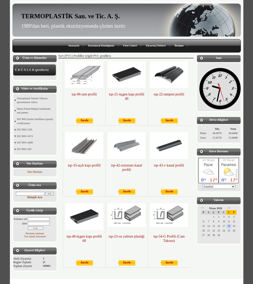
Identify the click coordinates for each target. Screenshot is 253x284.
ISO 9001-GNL (25, 129)
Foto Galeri (130, 45)
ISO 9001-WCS (25, 136)
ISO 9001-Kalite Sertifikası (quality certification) (35, 121)
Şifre (24, 223)
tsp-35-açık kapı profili (84, 165)
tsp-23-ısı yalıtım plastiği (127, 236)
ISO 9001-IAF (24, 149)
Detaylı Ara (34, 197)
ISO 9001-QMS (25, 142)
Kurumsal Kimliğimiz (101, 45)
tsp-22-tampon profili (169, 94)
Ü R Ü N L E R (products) (32, 70)
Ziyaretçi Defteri (156, 45)
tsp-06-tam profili (84, 94)
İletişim (179, 45)
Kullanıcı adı (20, 219)
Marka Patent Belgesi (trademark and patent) (33, 110)
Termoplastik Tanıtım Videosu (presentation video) (32, 100)
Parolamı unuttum (35, 233)
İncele (85, 120)
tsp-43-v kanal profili (169, 165)
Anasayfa (73, 45)
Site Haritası (34, 172)
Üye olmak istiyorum (35, 236)
